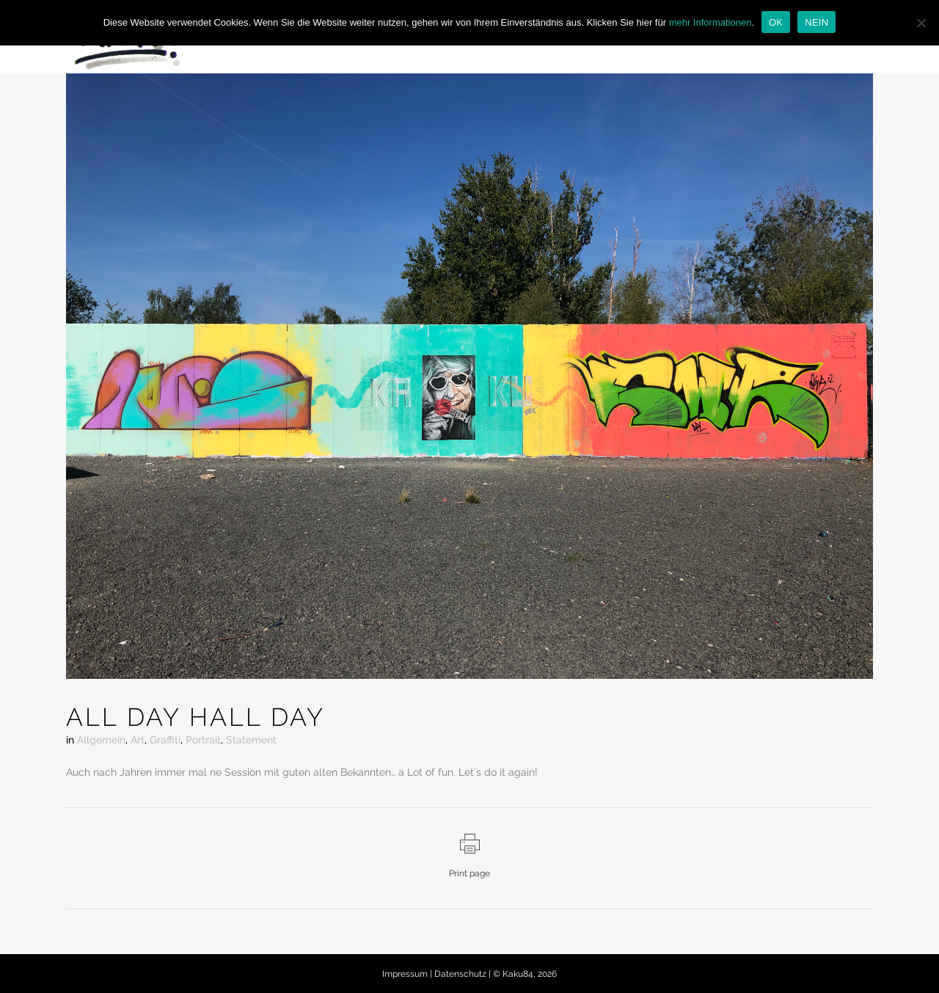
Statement (251, 740)
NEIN (816, 22)
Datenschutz (461, 974)
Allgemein (101, 740)
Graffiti (165, 740)
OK (776, 22)
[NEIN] (920, 22)
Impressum (406, 974)
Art (138, 740)
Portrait (203, 740)
